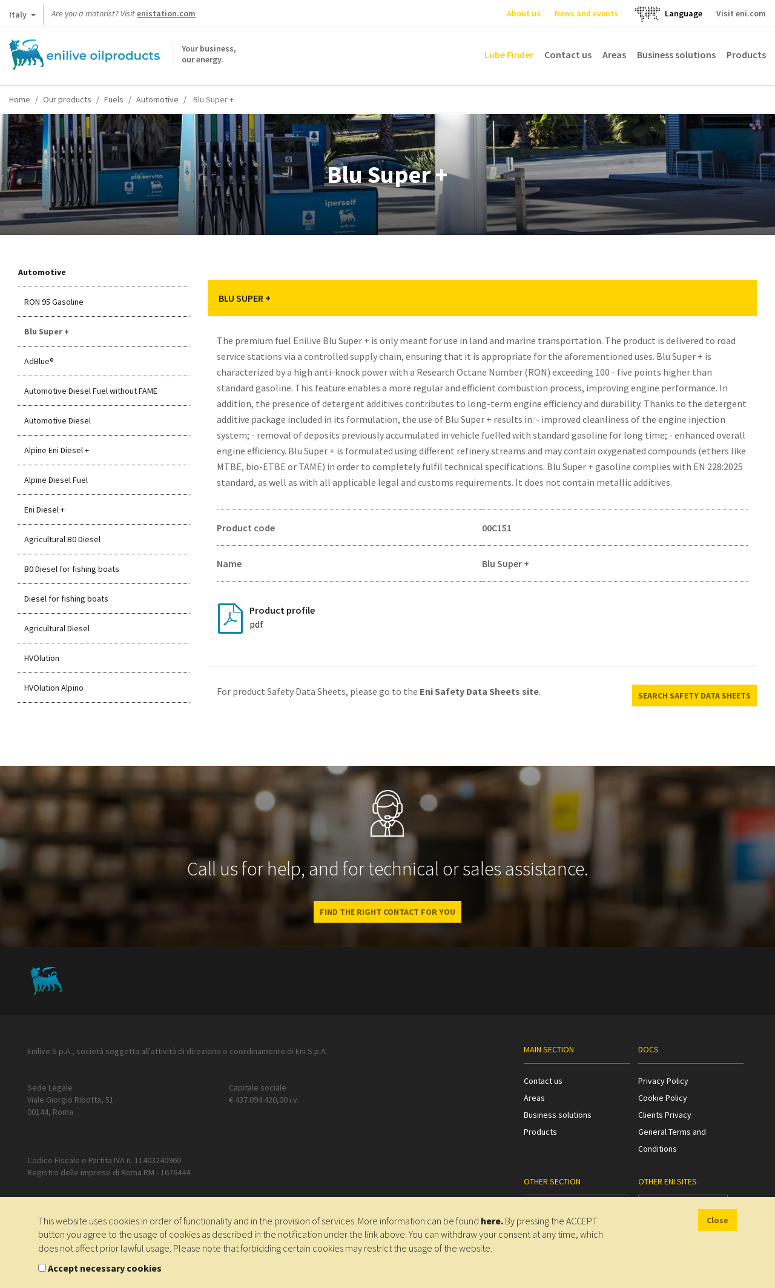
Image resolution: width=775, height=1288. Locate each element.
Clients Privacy (664, 1114)
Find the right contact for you (387, 911)
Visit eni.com (741, 13)
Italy (22, 17)
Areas (614, 54)
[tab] (482, 298)
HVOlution (41, 657)
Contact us (568, 54)
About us (524, 13)
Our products (67, 99)
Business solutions (676, 54)
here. (492, 1221)
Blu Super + (46, 331)
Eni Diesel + (44, 509)
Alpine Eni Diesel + (56, 450)
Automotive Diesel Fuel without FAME (90, 390)
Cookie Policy (662, 1097)
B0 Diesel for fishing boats (71, 568)
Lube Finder (508, 54)
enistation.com (166, 13)
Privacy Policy (663, 1080)
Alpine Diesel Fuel (56, 479)
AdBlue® (39, 361)
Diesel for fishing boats (66, 598)
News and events (586, 13)
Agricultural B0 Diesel (62, 539)
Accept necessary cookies (105, 1268)
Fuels (114, 99)
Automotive (157, 99)
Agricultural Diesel (57, 628)
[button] (738, 298)
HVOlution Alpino (54, 687)
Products (746, 54)
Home (19, 99)
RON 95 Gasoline (54, 301)
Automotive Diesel (57, 420)
